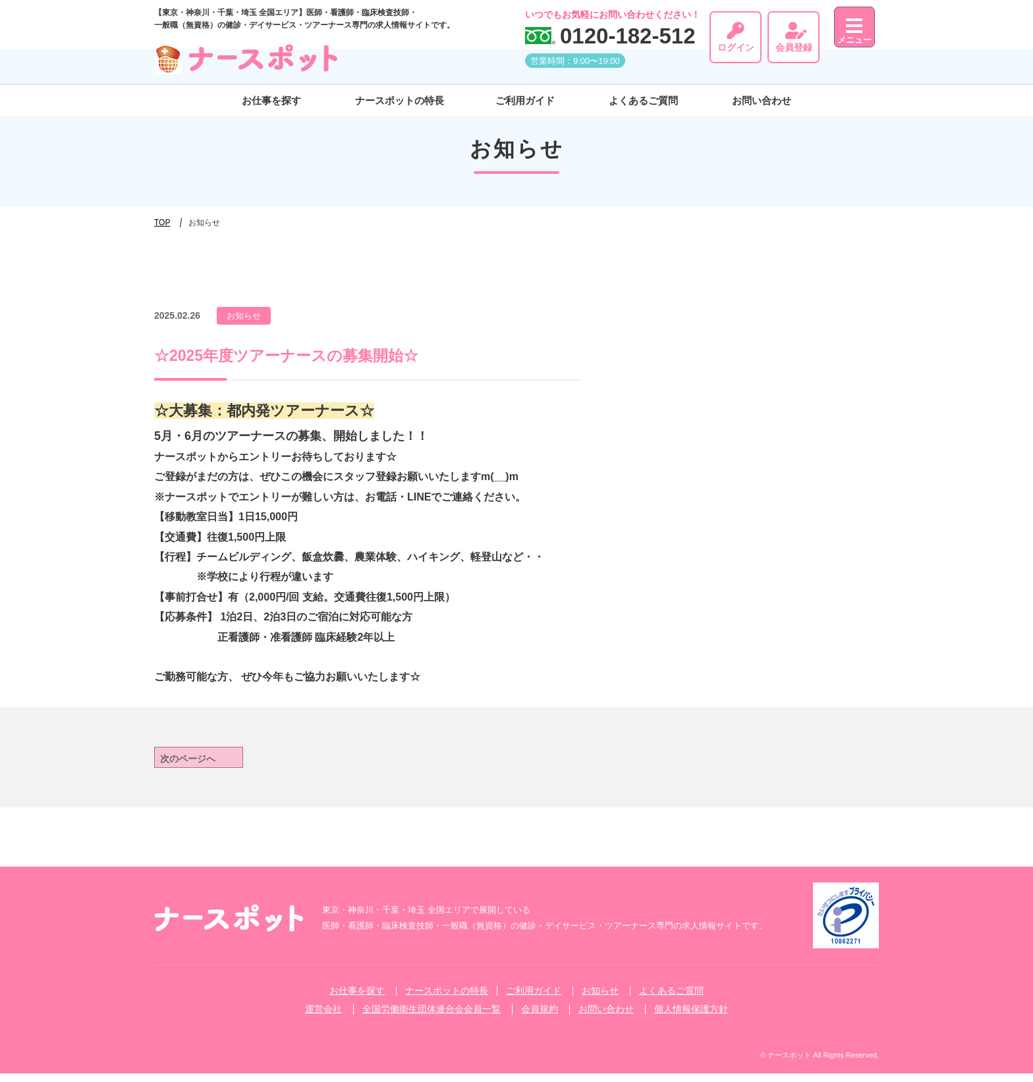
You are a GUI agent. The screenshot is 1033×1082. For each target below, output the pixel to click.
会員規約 (539, 1017)
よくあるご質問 (643, 94)
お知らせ (600, 999)
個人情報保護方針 (691, 1017)
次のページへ (197, 761)
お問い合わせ (761, 94)
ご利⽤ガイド (525, 94)
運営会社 (323, 1017)
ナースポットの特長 (399, 94)
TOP (162, 222)
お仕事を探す (271, 94)
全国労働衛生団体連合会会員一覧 (431, 1017)
